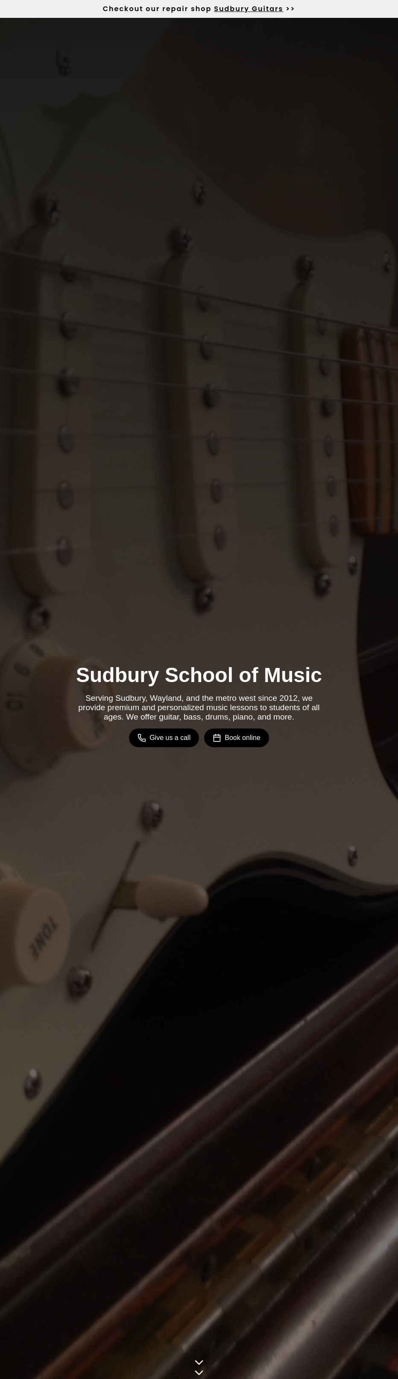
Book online (236, 738)
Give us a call (164, 738)
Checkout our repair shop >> (199, 9)
